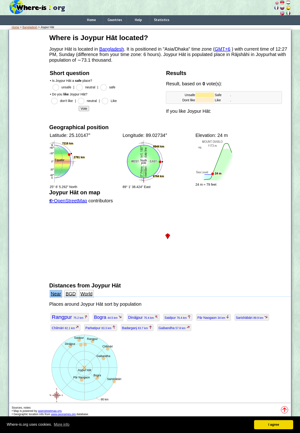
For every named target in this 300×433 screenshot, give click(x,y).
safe (112, 87)
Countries (115, 20)
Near (56, 293)
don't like (66, 101)
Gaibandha (174, 328)
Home (91, 20)
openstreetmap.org (50, 411)
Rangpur (70, 317)
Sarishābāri (252, 318)
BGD (71, 293)
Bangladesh (29, 27)
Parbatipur (100, 328)
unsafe (66, 87)
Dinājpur (143, 317)
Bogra (108, 317)
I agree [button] (273, 424)
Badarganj (137, 328)
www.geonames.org (63, 414)
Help (138, 20)
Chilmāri (65, 328)
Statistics (161, 20)
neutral (90, 87)
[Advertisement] (28, 103)
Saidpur (178, 318)
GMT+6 (222, 49)
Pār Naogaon (213, 318)
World (86, 293)
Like (114, 101)
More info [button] (61, 424)
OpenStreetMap (70, 200)
